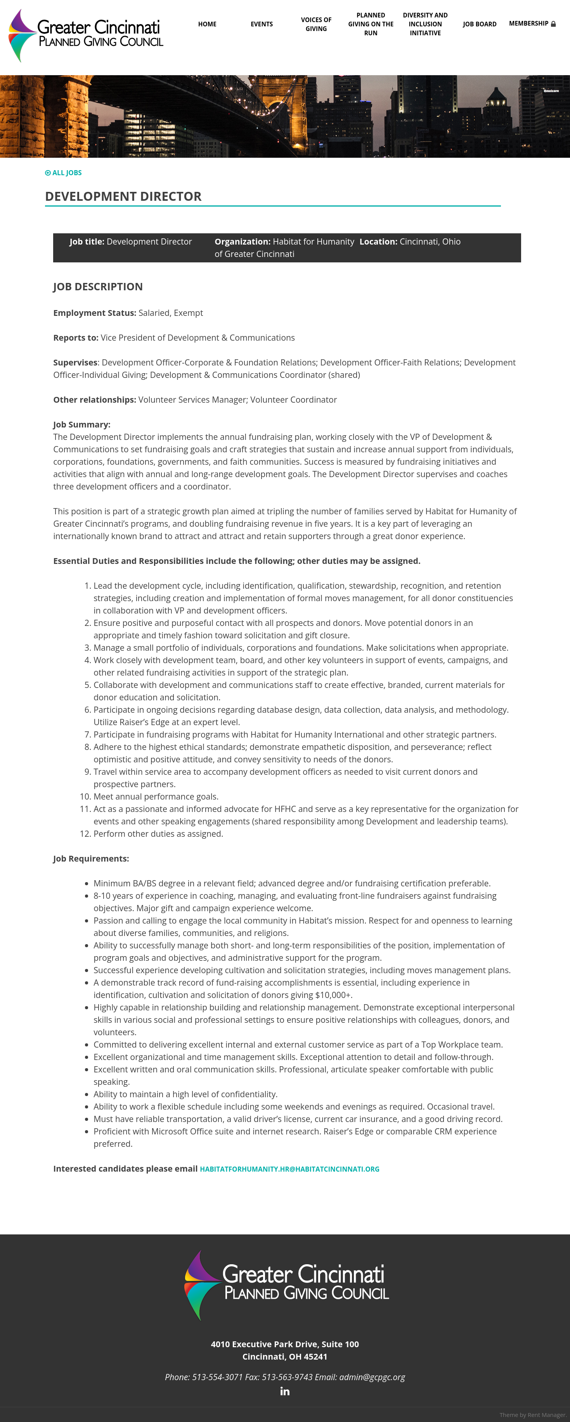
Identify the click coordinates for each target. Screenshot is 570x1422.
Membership (529, 23)
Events (262, 24)
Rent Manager (547, 1415)
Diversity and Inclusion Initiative (425, 24)
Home (207, 24)
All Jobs (63, 172)
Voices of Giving (316, 24)
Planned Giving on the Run (370, 24)
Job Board (480, 24)
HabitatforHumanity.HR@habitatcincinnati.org (289, 1169)
